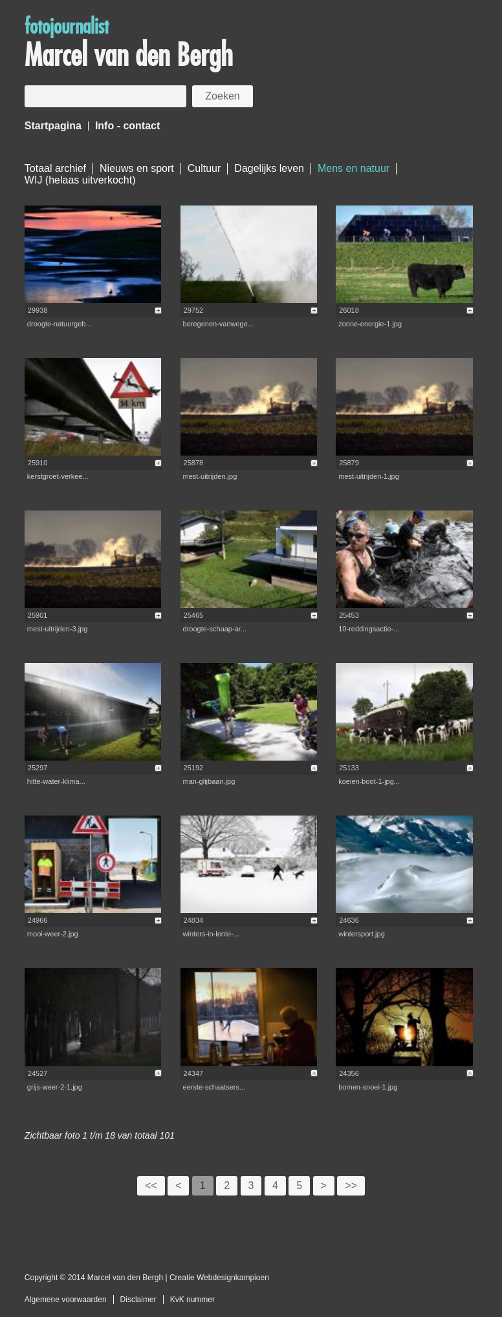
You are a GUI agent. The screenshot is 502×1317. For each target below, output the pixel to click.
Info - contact (127, 125)
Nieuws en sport (137, 168)
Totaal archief (55, 168)
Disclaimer (138, 1299)
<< (151, 1185)
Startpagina (53, 125)
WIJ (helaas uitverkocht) (80, 179)
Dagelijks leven (269, 168)
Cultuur (204, 168)
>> (351, 1185)
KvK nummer (192, 1299)
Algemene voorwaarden (66, 1299)
